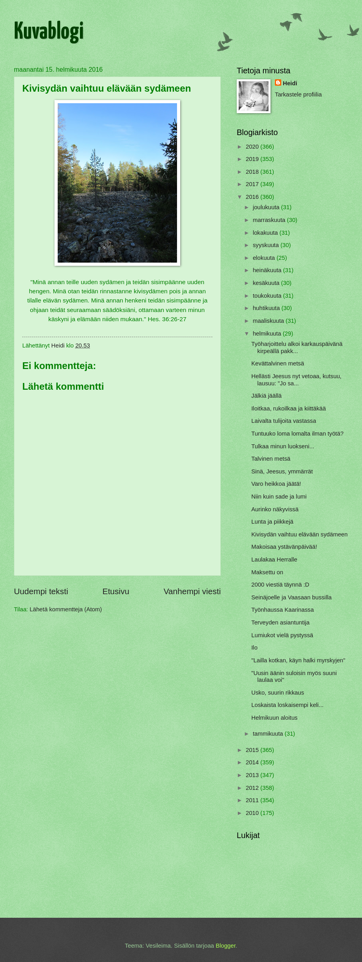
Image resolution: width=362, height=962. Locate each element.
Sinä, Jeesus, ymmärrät (282, 471)
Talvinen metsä (270, 458)
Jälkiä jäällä (266, 396)
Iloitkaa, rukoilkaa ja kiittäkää (288, 408)
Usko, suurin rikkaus (277, 692)
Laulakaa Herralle (274, 559)
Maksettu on (267, 572)
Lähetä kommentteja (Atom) (66, 609)
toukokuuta (268, 296)
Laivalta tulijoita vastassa (283, 421)
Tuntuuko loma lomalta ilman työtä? (297, 433)
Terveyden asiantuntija (280, 622)
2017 (253, 184)
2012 (253, 788)
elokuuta (264, 258)
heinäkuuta (268, 270)
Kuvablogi (49, 32)
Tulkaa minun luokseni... (282, 446)
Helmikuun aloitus (274, 718)
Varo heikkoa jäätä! (276, 484)
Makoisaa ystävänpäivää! (284, 547)
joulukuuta (267, 207)
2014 (253, 762)
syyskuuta (266, 245)
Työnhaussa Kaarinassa (282, 610)
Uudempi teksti (41, 591)
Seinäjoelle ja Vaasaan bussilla (291, 597)
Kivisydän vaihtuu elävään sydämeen (299, 534)
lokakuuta (266, 233)
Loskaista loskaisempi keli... (287, 705)
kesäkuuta (267, 283)
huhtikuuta (267, 308)
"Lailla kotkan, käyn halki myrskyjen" (298, 660)
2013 (253, 775)
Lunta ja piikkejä (272, 521)
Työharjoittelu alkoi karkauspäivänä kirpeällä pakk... (297, 347)
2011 (253, 800)
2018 (253, 172)
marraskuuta (270, 220)
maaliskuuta (269, 321)
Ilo (254, 647)
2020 (253, 146)
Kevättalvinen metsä (277, 363)
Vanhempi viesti (192, 591)
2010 (253, 813)
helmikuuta (267, 333)
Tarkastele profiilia (298, 94)
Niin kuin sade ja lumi (279, 496)
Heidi (290, 83)
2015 (253, 750)
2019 (253, 159)
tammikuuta (268, 733)
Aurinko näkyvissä (275, 509)
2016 (253, 197)
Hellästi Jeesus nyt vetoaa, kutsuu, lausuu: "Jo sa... (296, 380)
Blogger (225, 945)
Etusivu (115, 591)
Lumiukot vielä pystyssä (282, 635)
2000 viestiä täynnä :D (280, 584)
